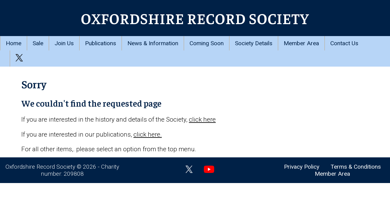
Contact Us (344, 43)
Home (13, 43)
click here (202, 119)
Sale (38, 43)
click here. (147, 134)
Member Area (301, 43)
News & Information (152, 43)
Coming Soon (207, 43)
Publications (100, 43)
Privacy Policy (301, 166)
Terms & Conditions (356, 166)
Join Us (64, 43)
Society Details (253, 43)
